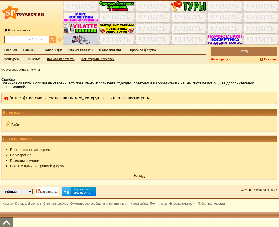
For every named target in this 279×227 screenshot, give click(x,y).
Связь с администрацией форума (38, 166)
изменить (20, 30)
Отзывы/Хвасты (80, 50)
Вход (244, 51)
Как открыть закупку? (97, 59)
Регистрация (220, 59)
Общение (33, 59)
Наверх (8, 203)
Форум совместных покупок (20, 69)
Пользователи (110, 50)
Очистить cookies (55, 203)
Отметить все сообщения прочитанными (99, 203)
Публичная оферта (211, 203)
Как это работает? (60, 59)
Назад (139, 176)
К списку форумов (28, 203)
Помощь (270, 59)
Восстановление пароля (30, 150)
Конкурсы (12, 59)
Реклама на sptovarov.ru (76, 191)
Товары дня (53, 50)
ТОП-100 (29, 50)
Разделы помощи (24, 160)
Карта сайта (139, 203)
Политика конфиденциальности (173, 203)
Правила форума (143, 50)
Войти (16, 125)
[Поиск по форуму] (16, 39)
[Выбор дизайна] (17, 191)
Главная (10, 50)
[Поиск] (52, 39)
